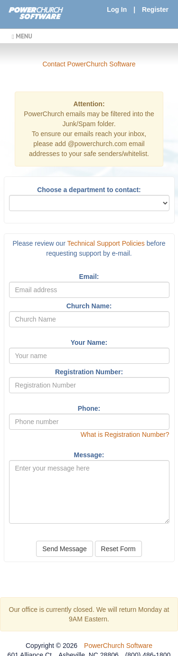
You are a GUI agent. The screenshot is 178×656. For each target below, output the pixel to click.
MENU (22, 36)
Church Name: (89, 306)
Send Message (64, 549)
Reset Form (118, 549)
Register (155, 9)
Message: (89, 455)
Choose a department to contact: (89, 190)
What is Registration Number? (125, 434)
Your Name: (89, 342)
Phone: (89, 408)
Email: (89, 276)
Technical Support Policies (105, 243)
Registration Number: (89, 372)
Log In (117, 9)
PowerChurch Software (118, 645)
